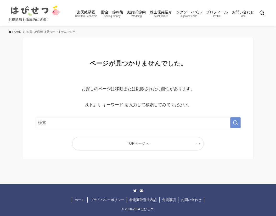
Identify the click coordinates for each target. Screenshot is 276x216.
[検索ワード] (138, 122)
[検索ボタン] (262, 13)
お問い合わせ (191, 200)
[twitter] (135, 190)
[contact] (141, 190)
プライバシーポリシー (107, 200)
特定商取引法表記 (143, 200)
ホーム (80, 200)
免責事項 (169, 200)
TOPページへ (138, 143)
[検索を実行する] (235, 122)
